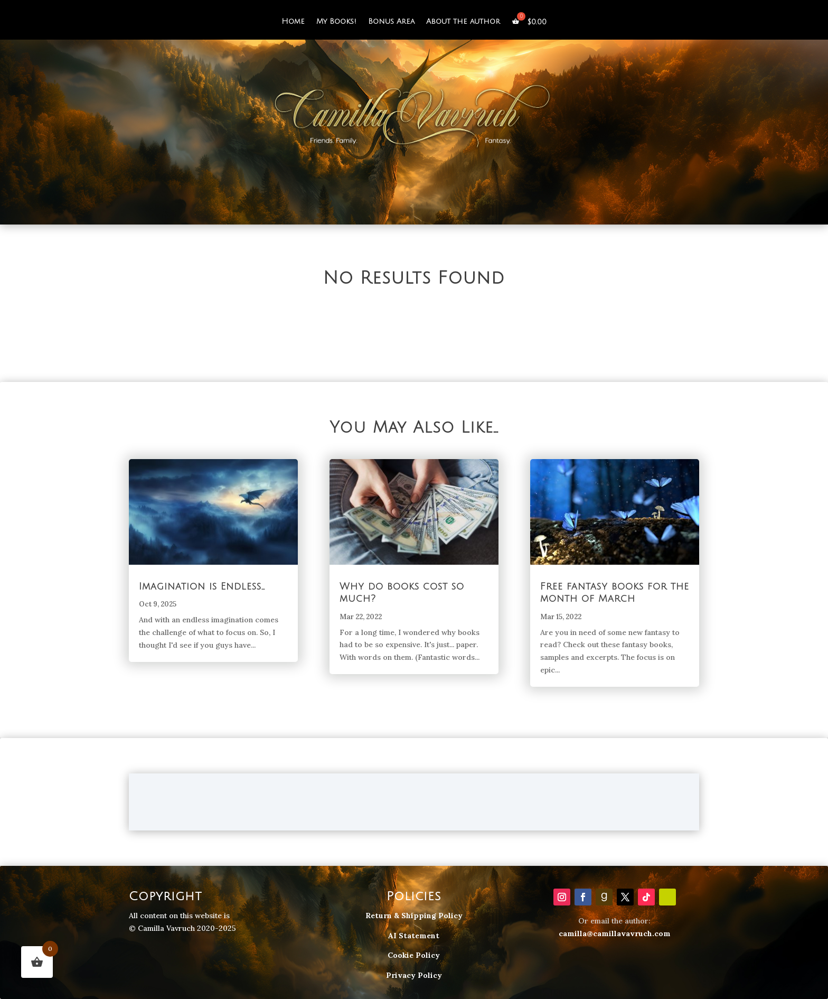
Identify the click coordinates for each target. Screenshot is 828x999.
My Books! (336, 21)
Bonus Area (391, 21)
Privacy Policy (414, 975)
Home (293, 21)
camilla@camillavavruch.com (615, 933)
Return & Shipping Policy (414, 915)
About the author (463, 21)
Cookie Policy (414, 955)
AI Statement (413, 935)
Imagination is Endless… (202, 586)
